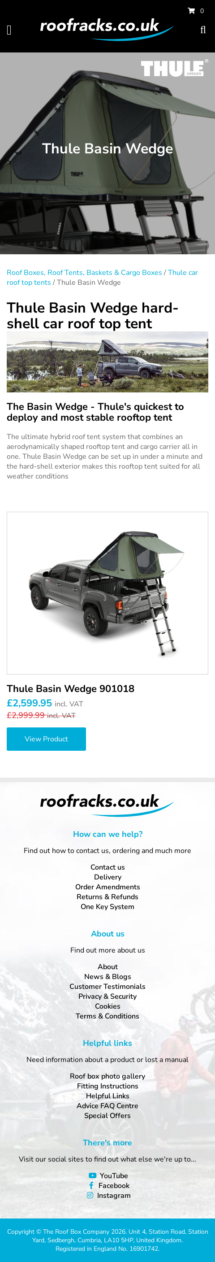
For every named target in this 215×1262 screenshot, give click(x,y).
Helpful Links (107, 1096)
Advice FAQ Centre (107, 1106)
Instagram (114, 1196)
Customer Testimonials (107, 987)
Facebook (114, 1186)
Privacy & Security (107, 996)
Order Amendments (107, 887)
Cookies (107, 1006)
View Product (46, 739)
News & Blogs (107, 977)
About (108, 967)
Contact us (107, 867)
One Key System (107, 907)
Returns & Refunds (107, 897)
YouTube (114, 1176)
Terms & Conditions (107, 1016)
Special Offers (107, 1116)
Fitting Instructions (107, 1086)
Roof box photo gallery (107, 1076)
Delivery (107, 877)
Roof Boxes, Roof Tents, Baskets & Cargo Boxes (84, 273)
